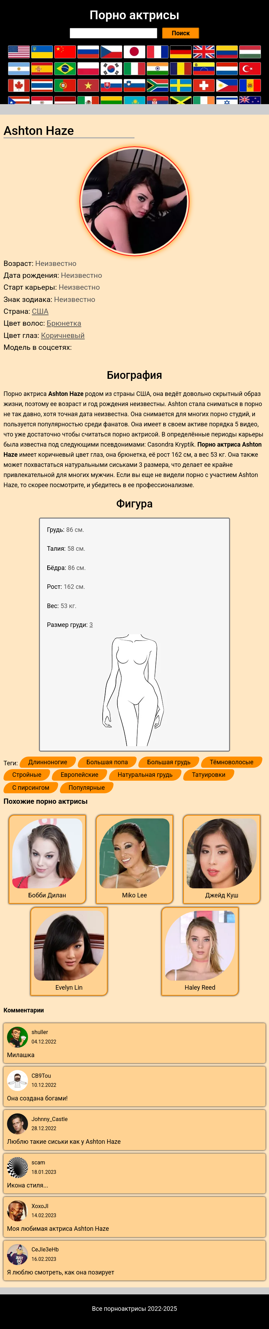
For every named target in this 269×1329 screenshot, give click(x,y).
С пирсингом (30, 787)
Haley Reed (200, 987)
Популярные (87, 787)
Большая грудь (169, 762)
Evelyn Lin (69, 987)
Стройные (26, 774)
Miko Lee (134, 895)
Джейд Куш (222, 895)
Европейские (79, 774)
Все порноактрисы (119, 1308)
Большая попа (107, 762)
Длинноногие (47, 762)
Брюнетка (64, 323)
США (40, 311)
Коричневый (63, 335)
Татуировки (209, 774)
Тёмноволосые (232, 762)
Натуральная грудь (145, 774)
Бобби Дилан (47, 895)
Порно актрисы (134, 15)
